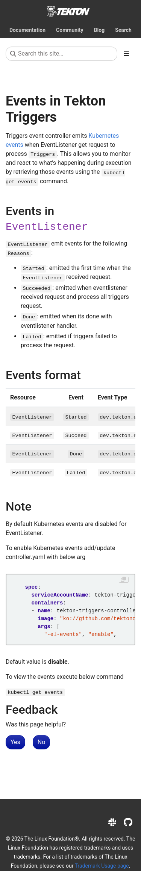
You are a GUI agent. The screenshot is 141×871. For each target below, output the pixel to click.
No (41, 742)
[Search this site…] (61, 54)
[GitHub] (128, 822)
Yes (15, 742)
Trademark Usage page (102, 866)
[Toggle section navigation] (126, 53)
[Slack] (112, 822)
